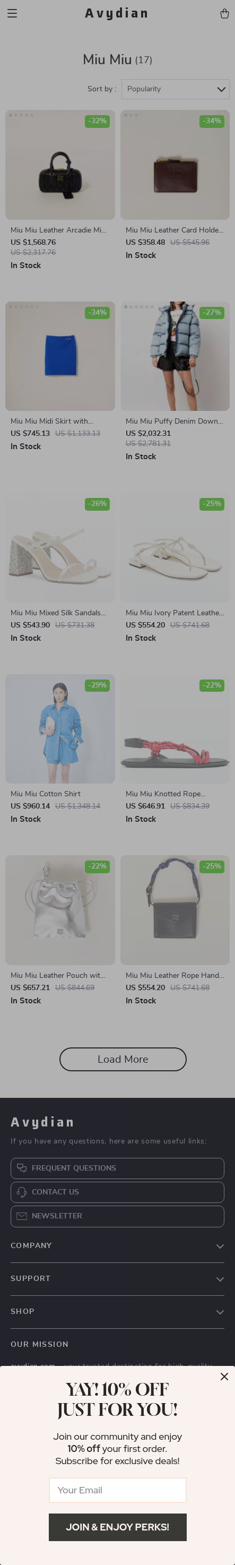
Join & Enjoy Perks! (117, 1527)
